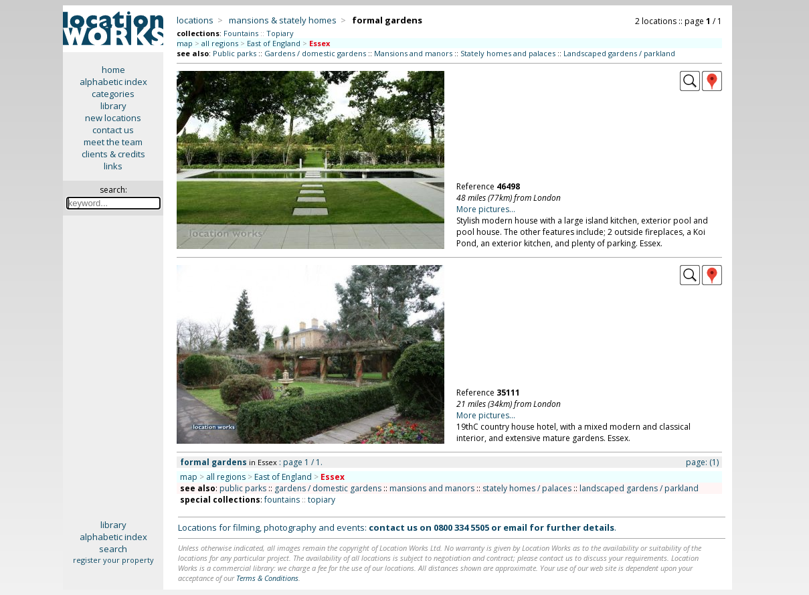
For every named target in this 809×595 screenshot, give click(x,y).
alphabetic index (113, 82)
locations (195, 20)
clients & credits (113, 154)
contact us (113, 130)
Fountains (240, 33)
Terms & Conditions (267, 578)
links (113, 166)
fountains (282, 499)
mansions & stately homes (283, 20)
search (113, 549)
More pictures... (485, 209)
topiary (321, 499)
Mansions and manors (413, 53)
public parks (242, 488)
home (113, 70)
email (515, 527)
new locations (113, 118)
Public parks (234, 53)
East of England (273, 43)
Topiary (280, 33)
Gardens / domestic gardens (315, 53)
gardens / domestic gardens (327, 488)
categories (113, 94)
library (113, 106)
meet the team (113, 142)
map (185, 43)
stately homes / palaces (526, 488)
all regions (219, 43)
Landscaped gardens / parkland (619, 53)
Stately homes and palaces (507, 53)
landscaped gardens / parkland (639, 488)
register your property (113, 560)
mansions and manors (431, 488)
